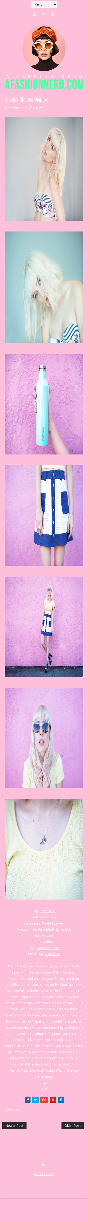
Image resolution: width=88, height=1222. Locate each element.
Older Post (73, 1125)
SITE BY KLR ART (44, 1192)
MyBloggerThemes (15, 1202)
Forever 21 (48, 911)
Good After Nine (48, 947)
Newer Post (14, 1125)
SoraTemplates (30, 1197)
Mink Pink (52, 954)
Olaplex (48, 935)
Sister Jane (48, 917)
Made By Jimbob (58, 929)
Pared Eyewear (53, 923)
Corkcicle (50, 941)
